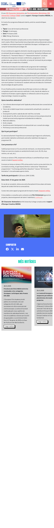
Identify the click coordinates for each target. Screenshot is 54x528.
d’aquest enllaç (44, 191)
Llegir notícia (9, 326)
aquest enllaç (17, 160)
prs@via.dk (38, 197)
